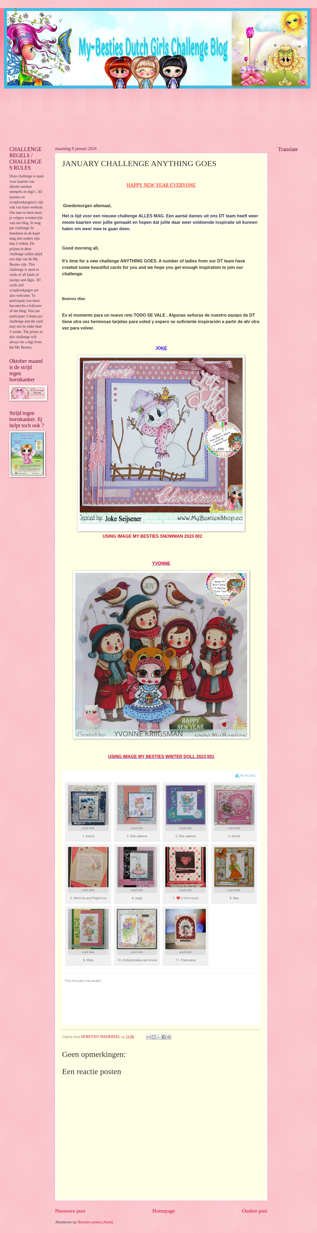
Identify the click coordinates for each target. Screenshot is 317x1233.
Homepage (163, 1211)
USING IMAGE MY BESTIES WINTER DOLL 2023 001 (161, 756)
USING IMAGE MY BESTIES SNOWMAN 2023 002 (152, 536)
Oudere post (254, 1211)
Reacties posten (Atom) (95, 1222)
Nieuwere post (70, 1211)
